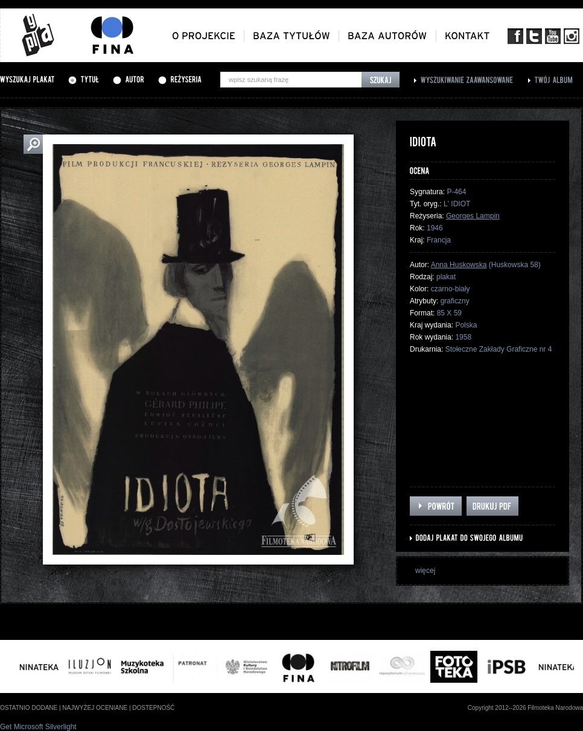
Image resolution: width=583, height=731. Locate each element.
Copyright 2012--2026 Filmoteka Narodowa (525, 707)
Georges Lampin (473, 216)
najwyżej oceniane (94, 707)
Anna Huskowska (459, 265)
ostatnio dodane (28, 707)
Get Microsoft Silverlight (38, 727)
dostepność (153, 707)
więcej (425, 570)
